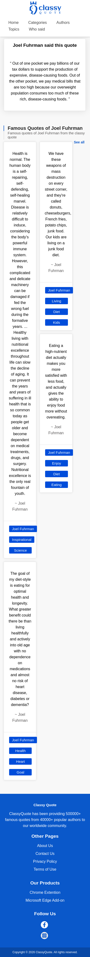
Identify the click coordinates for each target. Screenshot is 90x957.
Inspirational (21, 540)
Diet (56, 312)
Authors (63, 23)
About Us (45, 846)
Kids (56, 322)
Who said (37, 29)
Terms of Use (45, 869)
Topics (13, 29)
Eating (56, 485)
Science (20, 550)
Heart (20, 761)
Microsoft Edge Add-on (45, 900)
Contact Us (45, 854)
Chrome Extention (45, 892)
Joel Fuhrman (23, 529)
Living (56, 301)
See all (79, 142)
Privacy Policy (45, 861)
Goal (20, 772)
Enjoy (56, 463)
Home (13, 23)
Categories (37, 23)
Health (20, 751)
